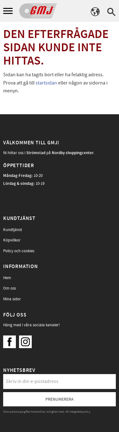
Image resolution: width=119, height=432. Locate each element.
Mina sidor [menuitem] (12, 299)
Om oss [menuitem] (9, 288)
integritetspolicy (79, 412)
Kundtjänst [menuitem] (12, 229)
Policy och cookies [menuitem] (18, 251)
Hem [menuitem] (7, 277)
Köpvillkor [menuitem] (12, 240)
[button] (8, 11)
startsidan (46, 83)
